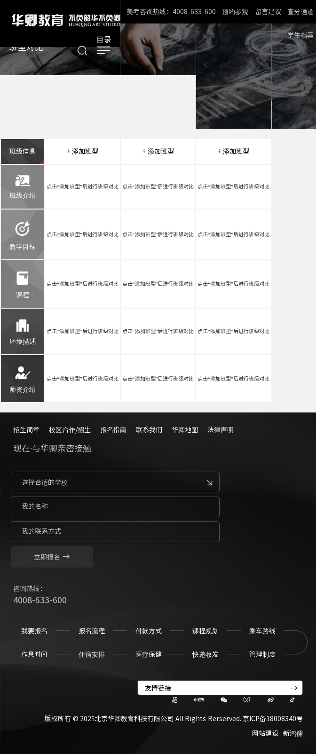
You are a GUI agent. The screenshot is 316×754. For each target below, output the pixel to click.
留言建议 (268, 11)
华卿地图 (185, 430)
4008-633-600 (40, 603)
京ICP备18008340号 (273, 718)
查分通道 (300, 11)
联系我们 (149, 430)
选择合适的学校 (41, 482)
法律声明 (220, 430)
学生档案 (300, 35)
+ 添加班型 (83, 151)
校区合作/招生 (70, 430)
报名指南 (113, 430)
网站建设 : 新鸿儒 (277, 733)
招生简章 (26, 430)
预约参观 (235, 11)
